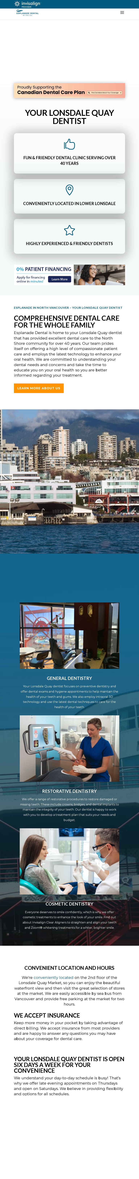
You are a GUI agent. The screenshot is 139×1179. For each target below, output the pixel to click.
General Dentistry (69, 678)
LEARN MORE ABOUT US (38, 388)
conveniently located (53, 977)
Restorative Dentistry (69, 791)
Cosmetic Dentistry (69, 903)
